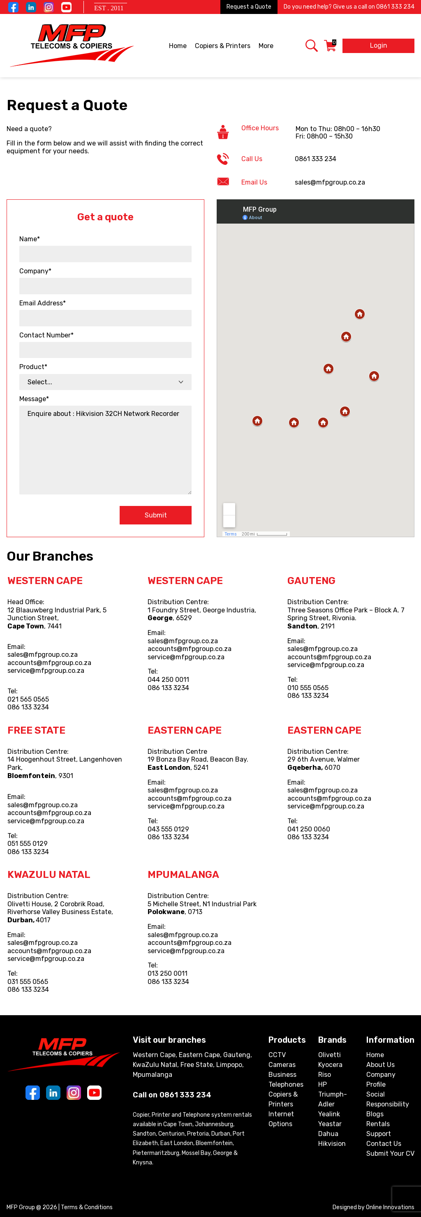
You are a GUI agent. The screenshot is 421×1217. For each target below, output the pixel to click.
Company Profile (381, 1079)
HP (322, 1084)
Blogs (375, 1114)
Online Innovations (390, 1207)
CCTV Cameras (282, 1060)
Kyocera (330, 1065)
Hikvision (332, 1144)
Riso (324, 1074)
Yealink (329, 1114)
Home (178, 46)
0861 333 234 (395, 6)
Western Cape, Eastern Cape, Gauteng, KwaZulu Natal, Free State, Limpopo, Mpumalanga (192, 1064)
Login (378, 45)
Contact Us (383, 1144)
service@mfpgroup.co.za (45, 670)
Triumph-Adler (332, 1099)
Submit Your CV (390, 1153)
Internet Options (281, 1119)
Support (378, 1134)
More (267, 46)
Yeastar (330, 1124)
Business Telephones (285, 1079)
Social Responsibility (387, 1099)
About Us (380, 1065)
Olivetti (329, 1055)
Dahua (328, 1134)
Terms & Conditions (87, 1207)
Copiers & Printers (223, 46)
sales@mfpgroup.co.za (42, 654)
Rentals (378, 1124)
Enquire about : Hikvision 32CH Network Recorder (105, 450)
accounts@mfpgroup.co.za (49, 663)
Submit (156, 515)
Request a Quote (249, 6)
